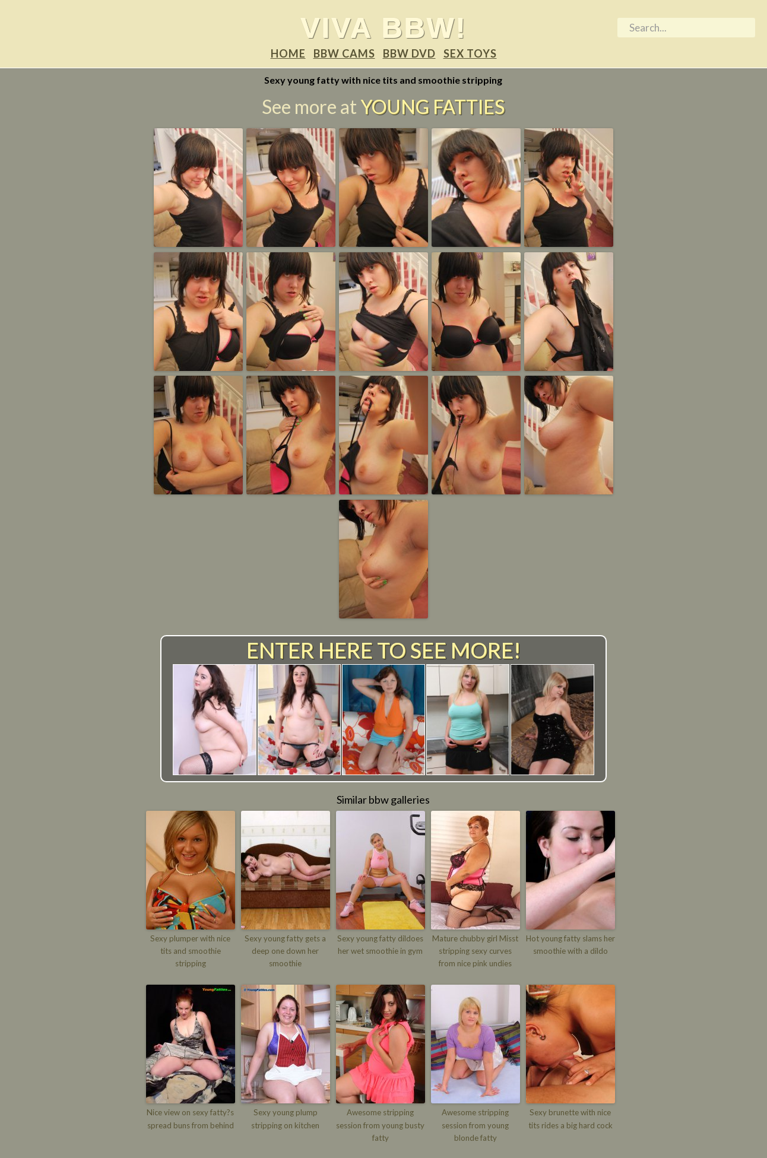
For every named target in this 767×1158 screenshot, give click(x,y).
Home (288, 54)
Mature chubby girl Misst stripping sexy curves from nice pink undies (475, 951)
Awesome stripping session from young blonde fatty (475, 1125)
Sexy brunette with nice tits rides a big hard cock (570, 1119)
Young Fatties (432, 107)
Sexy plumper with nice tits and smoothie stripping (190, 951)
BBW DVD (409, 54)
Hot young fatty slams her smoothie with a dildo (570, 945)
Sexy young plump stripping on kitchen (285, 1119)
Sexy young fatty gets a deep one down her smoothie (285, 951)
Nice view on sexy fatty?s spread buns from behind (190, 1119)
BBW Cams (344, 54)
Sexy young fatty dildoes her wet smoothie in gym (380, 945)
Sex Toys (470, 54)
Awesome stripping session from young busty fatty (380, 1125)
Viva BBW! (384, 27)
